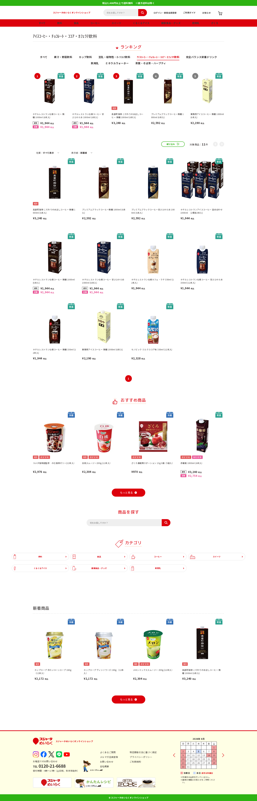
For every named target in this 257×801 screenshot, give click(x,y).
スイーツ (116, 23)
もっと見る (126, 492)
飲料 (59, 23)
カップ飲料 (85, 57)
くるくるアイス (141, 23)
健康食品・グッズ (171, 23)
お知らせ (206, 12)
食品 (76, 23)
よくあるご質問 (108, 752)
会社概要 (104, 766)
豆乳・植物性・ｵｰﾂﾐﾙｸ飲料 (114, 57)
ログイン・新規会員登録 (165, 12)
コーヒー (95, 23)
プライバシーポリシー (141, 757)
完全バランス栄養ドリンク (201, 57)
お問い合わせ (106, 761)
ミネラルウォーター (117, 63)
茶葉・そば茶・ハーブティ (150, 63)
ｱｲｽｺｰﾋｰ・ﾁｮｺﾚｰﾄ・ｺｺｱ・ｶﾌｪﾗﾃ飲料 (158, 57)
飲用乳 (195, 23)
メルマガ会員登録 (109, 757)
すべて (42, 23)
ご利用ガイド (189, 12)
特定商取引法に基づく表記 (143, 752)
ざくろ (214, 23)
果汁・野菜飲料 (63, 57)
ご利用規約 (135, 761)
